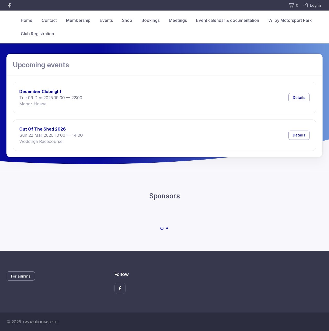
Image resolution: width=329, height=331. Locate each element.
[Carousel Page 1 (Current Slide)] (161, 228)
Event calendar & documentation (227, 20)
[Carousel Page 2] (167, 228)
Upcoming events (41, 65)
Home (26, 20)
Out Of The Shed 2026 (42, 129)
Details (299, 97)
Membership (78, 20)
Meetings (178, 20)
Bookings (150, 20)
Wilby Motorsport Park (290, 20)
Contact (49, 20)
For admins (21, 276)
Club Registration (37, 33)
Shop (127, 20)
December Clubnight (40, 91)
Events (106, 20)
